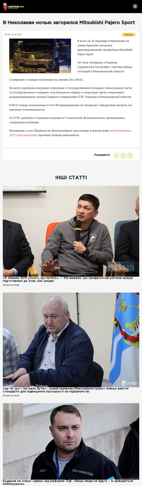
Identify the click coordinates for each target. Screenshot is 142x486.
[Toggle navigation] (135, 6)
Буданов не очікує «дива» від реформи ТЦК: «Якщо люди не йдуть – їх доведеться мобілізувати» (68, 482)
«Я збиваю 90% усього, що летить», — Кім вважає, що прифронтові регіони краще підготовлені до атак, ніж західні (68, 279)
